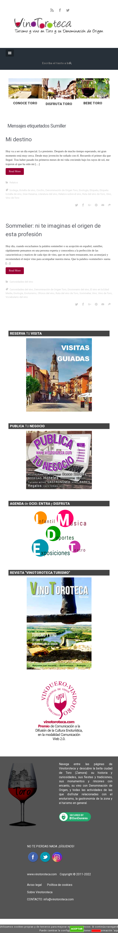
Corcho (40, 190)
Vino (108, 194)
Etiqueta (94, 190)
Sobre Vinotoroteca (39, 892)
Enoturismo (30, 293)
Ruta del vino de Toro (93, 194)
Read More (15, 171)
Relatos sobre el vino (69, 194)
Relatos (14, 182)
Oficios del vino (46, 293)
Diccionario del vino (78, 289)
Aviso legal (34, 885)
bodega (14, 190)
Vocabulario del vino (17, 297)
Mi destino (19, 139)
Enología (83, 190)
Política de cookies (59, 885)
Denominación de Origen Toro (61, 190)
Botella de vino (27, 190)
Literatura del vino (47, 194)
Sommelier (85, 293)
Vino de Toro (12, 197)
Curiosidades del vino (21, 281)
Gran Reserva (30, 194)
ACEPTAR (76, 928)
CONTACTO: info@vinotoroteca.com (50, 899)
